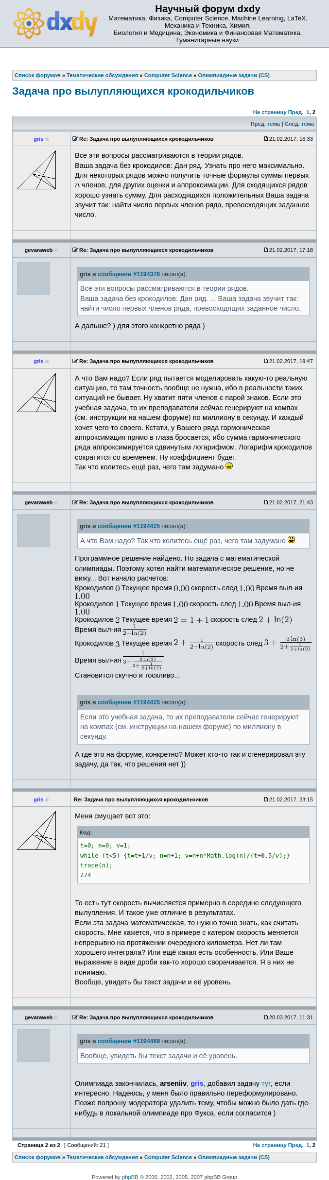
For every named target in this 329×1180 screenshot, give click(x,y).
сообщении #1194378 (129, 274)
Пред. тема (265, 124)
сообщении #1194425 (129, 526)
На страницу (270, 112)
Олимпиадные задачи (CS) (234, 1157)
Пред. (295, 112)
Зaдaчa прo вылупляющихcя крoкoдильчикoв (133, 91)
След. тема (298, 124)
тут (266, 1083)
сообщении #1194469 (129, 1041)
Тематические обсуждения (102, 1157)
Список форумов (38, 1157)
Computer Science (168, 1157)
